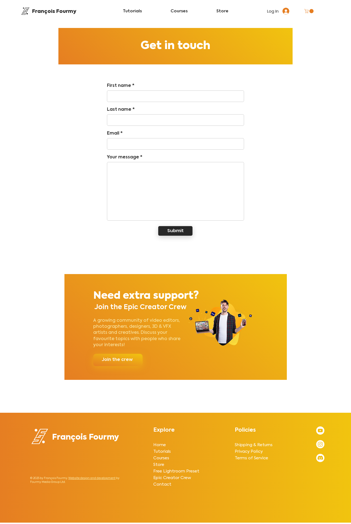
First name (119, 86)
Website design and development (91, 478)
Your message (123, 157)
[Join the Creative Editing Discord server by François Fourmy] (320, 458)
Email (113, 133)
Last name (119, 109)
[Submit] (175, 231)
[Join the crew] (118, 360)
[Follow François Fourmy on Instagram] (320, 444)
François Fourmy (54, 11)
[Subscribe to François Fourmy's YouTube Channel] (320, 430)
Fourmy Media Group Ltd (47, 482)
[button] (309, 11)
